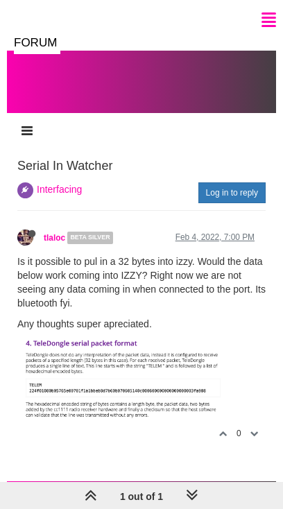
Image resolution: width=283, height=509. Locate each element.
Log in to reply (232, 193)
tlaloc (54, 238)
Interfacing (59, 189)
